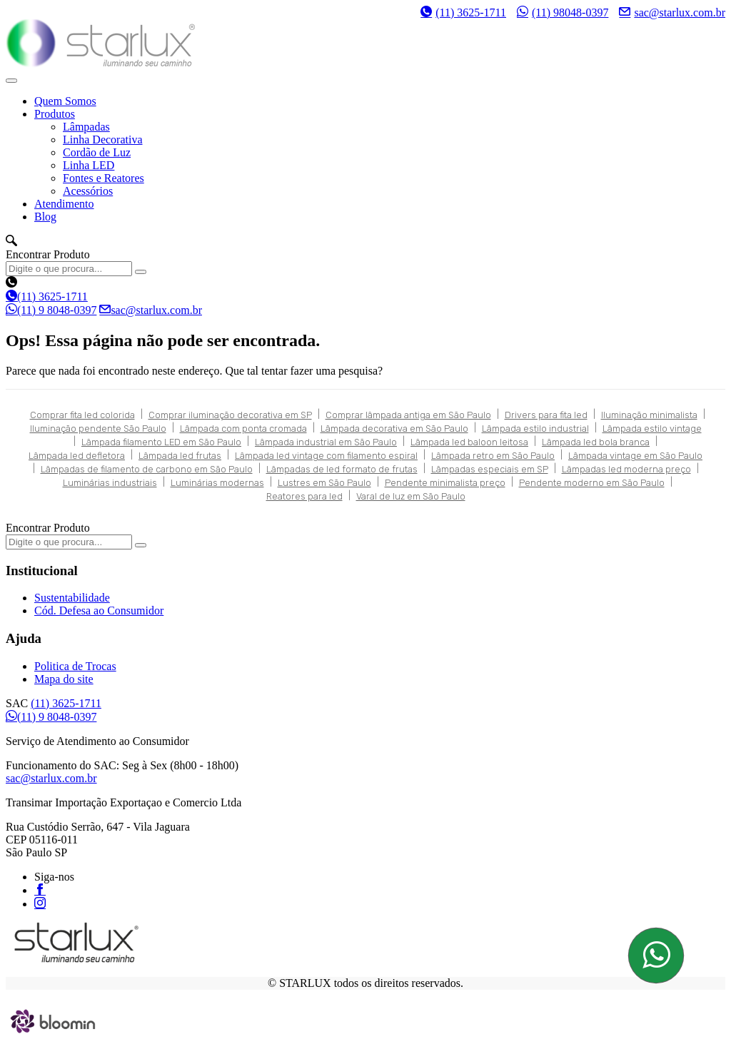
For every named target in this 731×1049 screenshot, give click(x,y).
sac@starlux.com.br (672, 12)
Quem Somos (65, 101)
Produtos (54, 114)
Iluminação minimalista (649, 415)
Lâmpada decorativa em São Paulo (394, 428)
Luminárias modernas (217, 482)
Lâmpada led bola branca (596, 442)
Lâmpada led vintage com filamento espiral (326, 455)
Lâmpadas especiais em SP (489, 469)
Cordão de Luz (97, 152)
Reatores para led (304, 496)
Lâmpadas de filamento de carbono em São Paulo (147, 469)
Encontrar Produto (48, 254)
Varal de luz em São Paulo (410, 496)
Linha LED (88, 165)
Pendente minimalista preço (445, 482)
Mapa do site (64, 679)
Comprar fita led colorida (82, 415)
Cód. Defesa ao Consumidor (98, 610)
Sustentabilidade (72, 598)
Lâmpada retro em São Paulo (493, 455)
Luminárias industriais (110, 482)
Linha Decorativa (103, 139)
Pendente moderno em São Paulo (592, 482)
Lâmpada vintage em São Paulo (635, 455)
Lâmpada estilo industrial (535, 428)
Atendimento (64, 204)
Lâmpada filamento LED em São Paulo (161, 442)
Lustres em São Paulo (324, 482)
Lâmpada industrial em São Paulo (326, 442)
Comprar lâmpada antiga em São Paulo (408, 415)
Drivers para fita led (546, 415)
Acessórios (88, 191)
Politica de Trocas (75, 666)
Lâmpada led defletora (77, 455)
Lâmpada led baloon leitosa (469, 442)
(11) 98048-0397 (562, 12)
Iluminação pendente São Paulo (98, 428)
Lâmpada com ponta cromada (243, 428)
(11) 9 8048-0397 (51, 310)
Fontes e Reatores (103, 178)
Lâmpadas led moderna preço (626, 469)
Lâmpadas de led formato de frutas (342, 469)
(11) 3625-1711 (463, 12)
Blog (45, 217)
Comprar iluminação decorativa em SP (230, 415)
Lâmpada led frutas (179, 455)
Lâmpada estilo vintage (652, 428)
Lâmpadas (86, 127)
